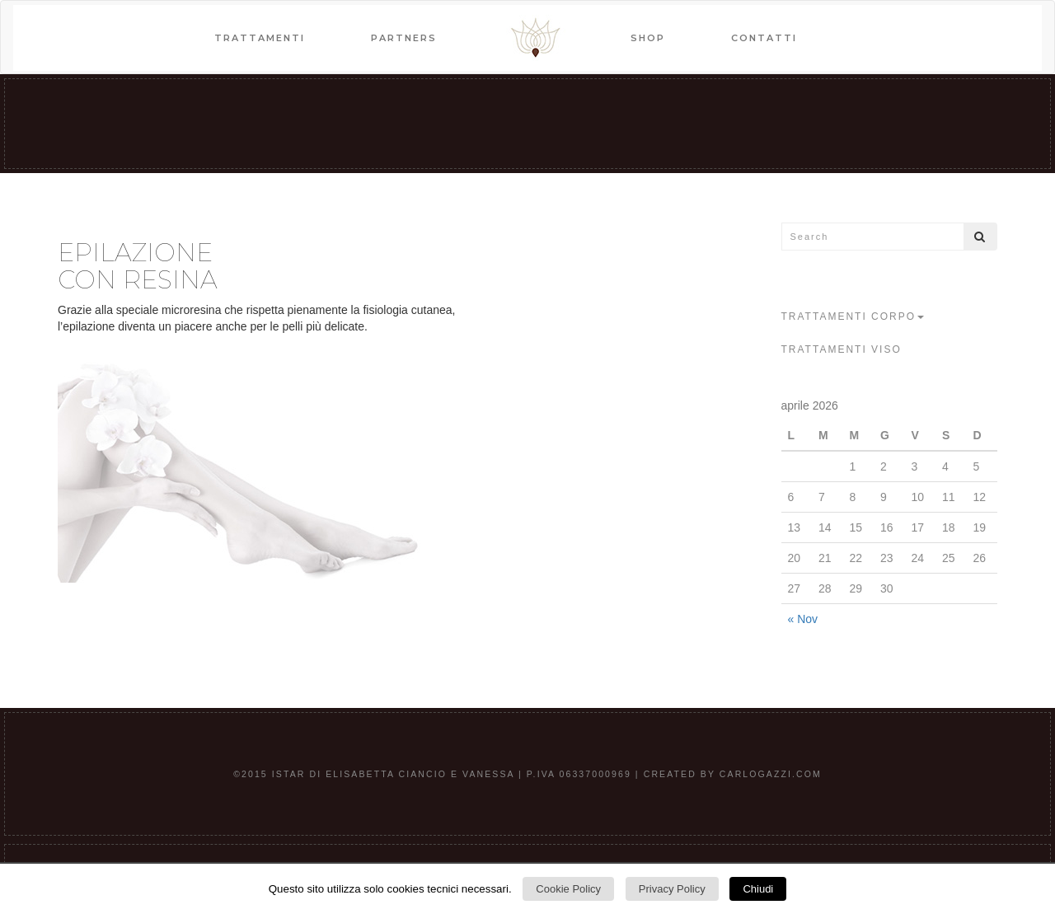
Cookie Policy (568, 889)
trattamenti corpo (853, 316)
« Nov (803, 619)
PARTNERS (404, 38)
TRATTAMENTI (259, 38)
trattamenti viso (841, 349)
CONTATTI (764, 38)
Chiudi (758, 889)
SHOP (648, 38)
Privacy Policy (672, 889)
